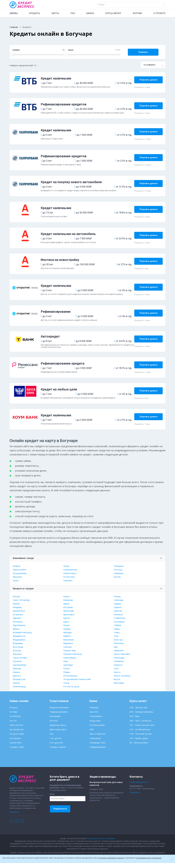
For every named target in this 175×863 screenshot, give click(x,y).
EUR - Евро (135, 716)
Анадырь (17, 607)
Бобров (16, 566)
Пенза (66, 668)
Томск (117, 632)
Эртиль (117, 576)
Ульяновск (119, 643)
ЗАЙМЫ (14, 13)
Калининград (19, 686)
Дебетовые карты (58, 729)
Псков (66, 682)
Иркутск (17, 675)
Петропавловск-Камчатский (77, 679)
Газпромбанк (96, 716)
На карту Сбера (17, 733)
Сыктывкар (119, 621)
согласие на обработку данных (111, 858)
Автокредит (55, 716)
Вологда (17, 650)
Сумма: (16, 49)
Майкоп (67, 636)
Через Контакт (16, 725)
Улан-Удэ (118, 639)
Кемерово (68, 600)
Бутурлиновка (20, 573)
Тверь (117, 628)
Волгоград (18, 646)
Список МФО (15, 742)
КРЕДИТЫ (34, 13)
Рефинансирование (59, 712)
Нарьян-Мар (69, 650)
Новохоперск (69, 573)
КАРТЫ (55, 13)
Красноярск (69, 614)
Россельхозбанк (97, 725)
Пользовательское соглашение (101, 838)
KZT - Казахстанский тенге (142, 725)
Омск (65, 661)
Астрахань (18, 614)
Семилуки (118, 573)
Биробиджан (19, 625)
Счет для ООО (56, 742)
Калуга (66, 596)
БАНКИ (90, 13)
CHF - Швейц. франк (139, 738)
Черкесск (118, 664)
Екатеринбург (20, 664)
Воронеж (17, 576)
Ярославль (119, 682)
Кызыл (66, 625)
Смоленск (118, 614)
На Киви (13, 712)
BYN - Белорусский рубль (141, 712)
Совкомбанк (95, 738)
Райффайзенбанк (98, 747)
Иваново (17, 668)
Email (52, 794)
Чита (116, 668)
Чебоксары (119, 657)
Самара (117, 603)
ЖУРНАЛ (137, 13)
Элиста (117, 672)
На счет (13, 720)
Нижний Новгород (72, 654)
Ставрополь (119, 618)
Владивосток (19, 636)
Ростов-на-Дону (71, 686)
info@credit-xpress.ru (139, 782)
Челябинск (119, 661)
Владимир (18, 643)
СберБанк (94, 707)
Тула (116, 636)
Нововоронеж (70, 569)
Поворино (119, 566)
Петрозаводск (70, 675)
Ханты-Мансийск (122, 654)
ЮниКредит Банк (97, 742)
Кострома (68, 607)
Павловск (67, 580)
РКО (73, 13)
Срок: (71, 49)
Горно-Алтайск (20, 657)
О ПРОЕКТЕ (159, 13)
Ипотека (54, 720)
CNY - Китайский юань (140, 729)
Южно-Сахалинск (122, 675)
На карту (14, 707)
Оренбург (68, 664)
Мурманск (68, 643)
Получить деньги (148, 80)
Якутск (117, 679)
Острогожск (69, 576)
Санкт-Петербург (21, 600)
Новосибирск (69, 657)
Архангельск (19, 610)
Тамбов (117, 625)
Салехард (118, 600)
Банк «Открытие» (98, 733)
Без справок (15, 738)
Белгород (17, 621)
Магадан (67, 632)
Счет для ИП (55, 738)
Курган (66, 618)
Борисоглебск (19, 569)
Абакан (16, 603)
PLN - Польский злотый (140, 733)
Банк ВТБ (94, 712)
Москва (16, 596)
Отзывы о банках (58, 747)
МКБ (92, 729)
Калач (15, 580)
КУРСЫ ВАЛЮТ (113, 13)
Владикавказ (19, 639)
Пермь (66, 672)
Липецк (67, 628)
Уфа (116, 646)
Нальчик (67, 646)
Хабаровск (119, 650)
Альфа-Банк (95, 720)
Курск (66, 621)
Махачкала (68, 639)
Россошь (118, 569)
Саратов (118, 610)
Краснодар (68, 610)
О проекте (14, 812)
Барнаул (17, 618)
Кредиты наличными (59, 707)
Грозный (17, 661)
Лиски (66, 566)
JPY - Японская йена (139, 742)
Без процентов (17, 729)
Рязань (117, 596)
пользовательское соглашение (148, 858)
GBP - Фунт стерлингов (140, 720)
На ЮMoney (15, 716)
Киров (66, 603)
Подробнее (135, 792)
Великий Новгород (22, 632)
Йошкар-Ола (19, 679)
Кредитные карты (58, 725)
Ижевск (16, 672)
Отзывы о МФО (17, 747)
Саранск (118, 607)
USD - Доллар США (138, 707)
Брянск (16, 628)
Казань (16, 682)
